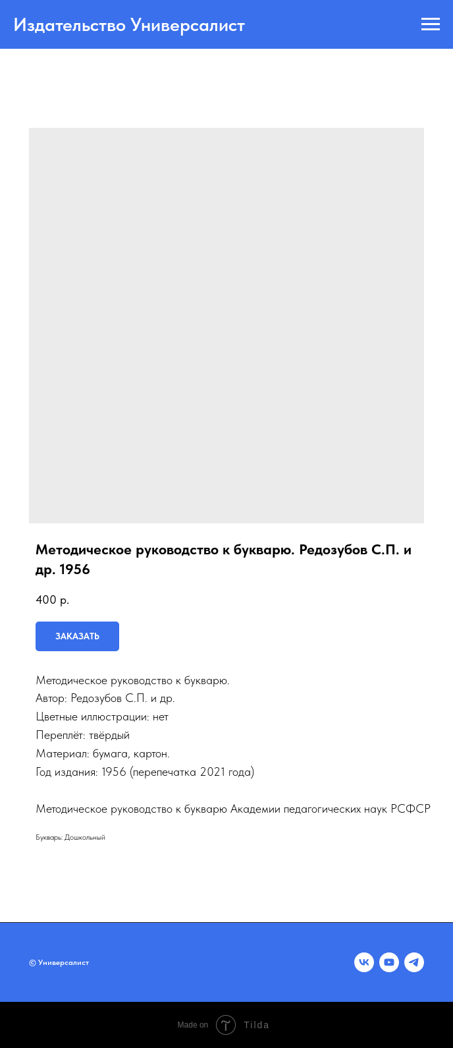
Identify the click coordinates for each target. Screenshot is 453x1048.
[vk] (364, 962)
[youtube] (389, 962)
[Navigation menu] (430, 24)
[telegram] (414, 962)
